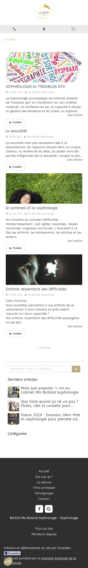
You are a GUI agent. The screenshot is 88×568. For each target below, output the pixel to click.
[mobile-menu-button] (73, 29)
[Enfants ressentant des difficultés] (44, 269)
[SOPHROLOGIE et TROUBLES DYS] (44, 67)
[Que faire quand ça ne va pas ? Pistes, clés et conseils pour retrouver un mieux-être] (13, 405)
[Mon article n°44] (13, 392)
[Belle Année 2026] (13, 419)
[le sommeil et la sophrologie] (44, 188)
